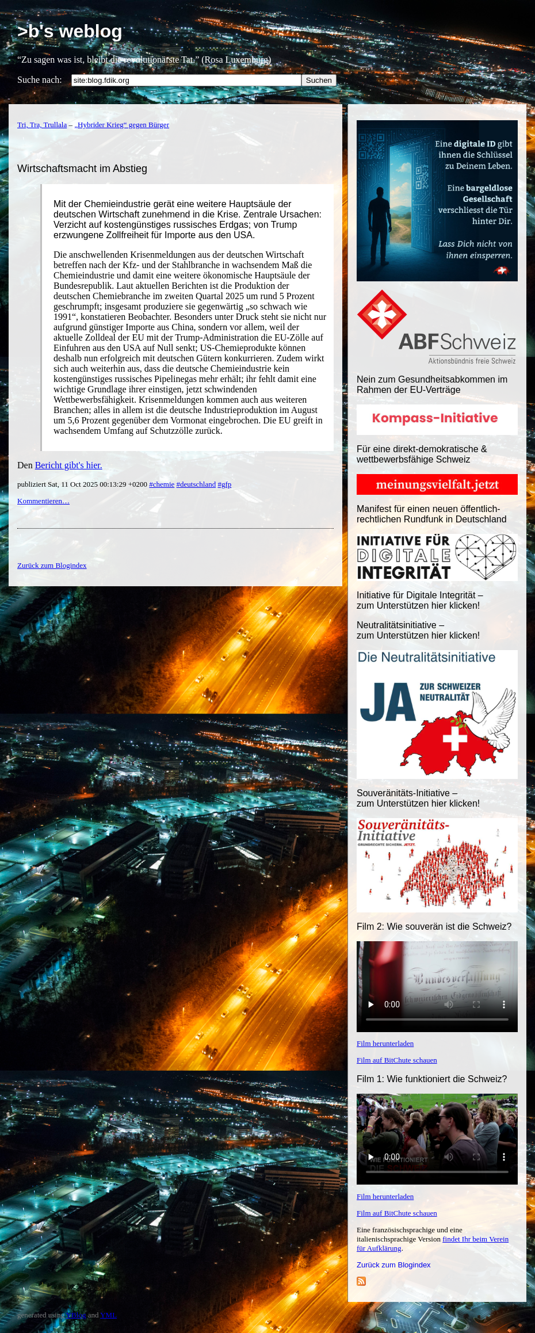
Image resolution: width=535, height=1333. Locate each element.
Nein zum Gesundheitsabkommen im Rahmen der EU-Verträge (432, 385)
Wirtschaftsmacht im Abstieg (82, 168)
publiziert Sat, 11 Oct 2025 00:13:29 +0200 (83, 484)
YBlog (76, 1315)
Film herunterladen (385, 1043)
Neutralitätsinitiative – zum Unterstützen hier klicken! (418, 630)
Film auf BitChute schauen (397, 1060)
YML (108, 1315)
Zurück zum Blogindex (394, 1265)
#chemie (161, 484)
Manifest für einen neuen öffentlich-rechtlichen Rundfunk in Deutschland (432, 514)
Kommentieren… (43, 500)
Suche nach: (39, 80)
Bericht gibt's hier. (68, 465)
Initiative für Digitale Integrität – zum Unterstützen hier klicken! (420, 600)
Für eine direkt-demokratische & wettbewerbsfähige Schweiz (422, 454)
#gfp (224, 484)
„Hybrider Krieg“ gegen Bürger (121, 124)
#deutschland (196, 484)
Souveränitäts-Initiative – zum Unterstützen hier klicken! (418, 798)
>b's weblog (70, 31)
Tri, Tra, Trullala (42, 124)
